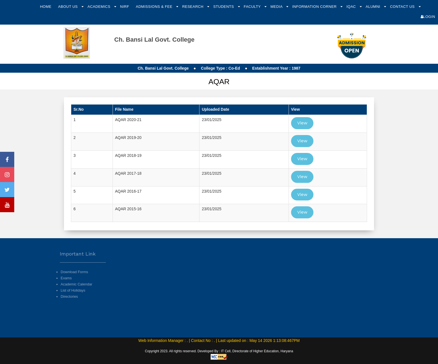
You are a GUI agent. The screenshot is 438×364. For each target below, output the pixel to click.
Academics (99, 6)
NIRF (124, 6)
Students (224, 6)
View (302, 123)
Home (45, 6)
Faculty (253, 6)
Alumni (373, 6)
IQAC (351, 6)
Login (428, 17)
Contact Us (403, 6)
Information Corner (315, 6)
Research (193, 6)
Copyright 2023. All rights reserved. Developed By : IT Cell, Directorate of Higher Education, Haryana (219, 351)
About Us (68, 6)
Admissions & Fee (154, 6)
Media (277, 6)
